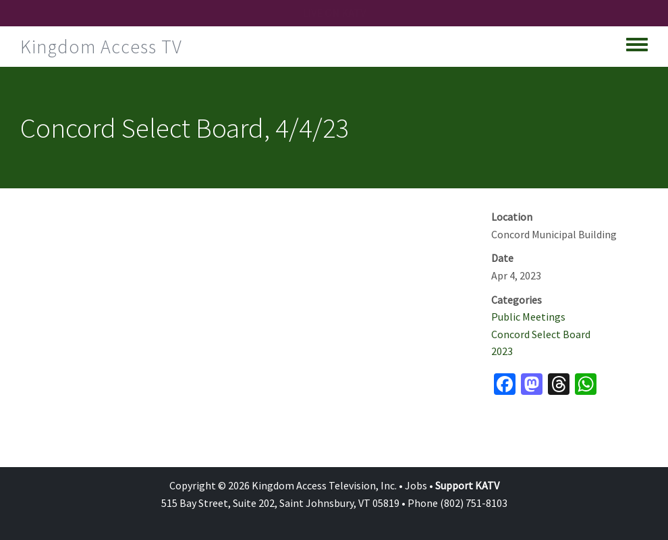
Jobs (416, 485)
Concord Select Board (540, 334)
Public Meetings (528, 316)
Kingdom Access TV (101, 46)
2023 (502, 351)
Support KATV (467, 485)
